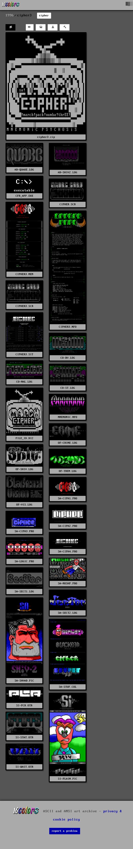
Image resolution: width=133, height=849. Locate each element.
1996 (10, 15)
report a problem (65, 830)
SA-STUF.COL (68, 686)
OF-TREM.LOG (68, 471)
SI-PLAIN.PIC (67, 778)
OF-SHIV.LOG (24, 469)
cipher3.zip (46, 137)
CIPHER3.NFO (68, 326)
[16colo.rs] (11, 5)
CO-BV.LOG (68, 357)
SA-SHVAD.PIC (24, 680)
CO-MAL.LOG (24, 381)
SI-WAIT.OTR (24, 766)
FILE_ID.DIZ (24, 438)
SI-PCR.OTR (24, 705)
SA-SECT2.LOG (67, 612)
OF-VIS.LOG (24, 504)
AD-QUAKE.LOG (24, 169)
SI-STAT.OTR (24, 737)
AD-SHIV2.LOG (67, 172)
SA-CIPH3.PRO (24, 531)
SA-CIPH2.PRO (67, 526)
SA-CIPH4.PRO (67, 551)
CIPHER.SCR (68, 204)
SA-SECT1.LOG (24, 591)
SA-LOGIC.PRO (24, 561)
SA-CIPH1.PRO (67, 498)
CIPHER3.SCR (24, 306)
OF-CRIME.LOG (67, 442)
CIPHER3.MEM (24, 274)
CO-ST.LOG (68, 387)
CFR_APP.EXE (24, 195)
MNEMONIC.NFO (67, 417)
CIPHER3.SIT (24, 354)
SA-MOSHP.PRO (67, 583)
